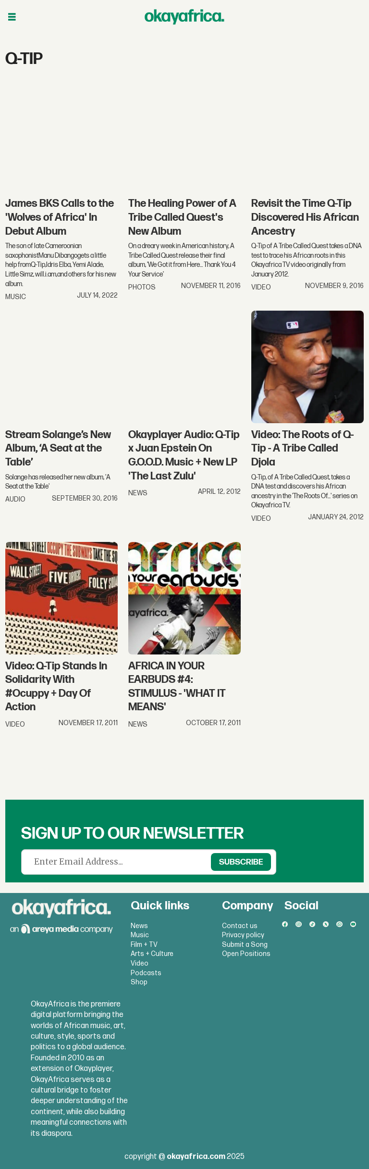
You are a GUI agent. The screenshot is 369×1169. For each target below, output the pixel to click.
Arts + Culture (152, 954)
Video (139, 963)
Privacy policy (243, 935)
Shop (139, 982)
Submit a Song (245, 945)
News (139, 926)
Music (140, 935)
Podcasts (146, 973)
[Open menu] (12, 17)
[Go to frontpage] (184, 17)
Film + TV (144, 945)
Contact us (240, 926)
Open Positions (246, 954)
